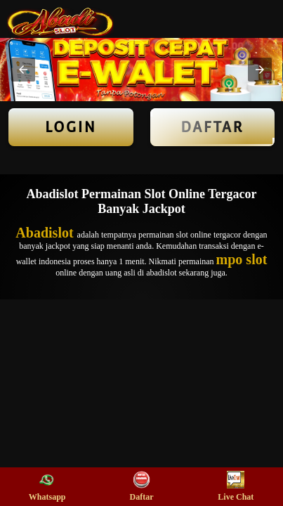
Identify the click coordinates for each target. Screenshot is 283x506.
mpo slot (242, 259)
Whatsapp (47, 486)
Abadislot (46, 232)
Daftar (212, 127)
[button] (23, 70)
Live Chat (236, 486)
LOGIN (70, 127)
